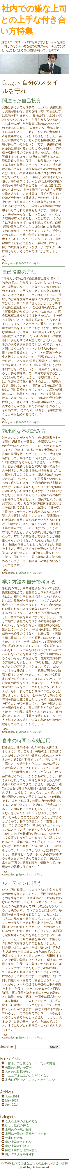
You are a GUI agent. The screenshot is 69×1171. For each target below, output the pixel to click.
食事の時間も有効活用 (26, 740)
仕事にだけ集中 (15, 1137)
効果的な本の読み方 (24, 431)
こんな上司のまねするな (21, 1121)
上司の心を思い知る (18, 1129)
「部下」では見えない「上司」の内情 (30, 1063)
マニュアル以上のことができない (27, 1075)
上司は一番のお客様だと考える (25, 1133)
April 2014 (11, 1104)
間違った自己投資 (21, 100)
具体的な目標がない (18, 1071)
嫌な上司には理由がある (21, 1150)
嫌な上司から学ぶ (17, 1145)
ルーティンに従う (22, 883)
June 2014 (12, 1096)
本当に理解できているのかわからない (30, 1079)
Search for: (7, 1046)
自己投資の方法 (19, 272)
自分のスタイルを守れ (29, 263)
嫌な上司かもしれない (20, 1141)
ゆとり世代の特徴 (17, 1125)
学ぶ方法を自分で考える (29, 581)
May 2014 (11, 1100)
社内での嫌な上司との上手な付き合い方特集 (33, 19)
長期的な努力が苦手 (18, 1067)
